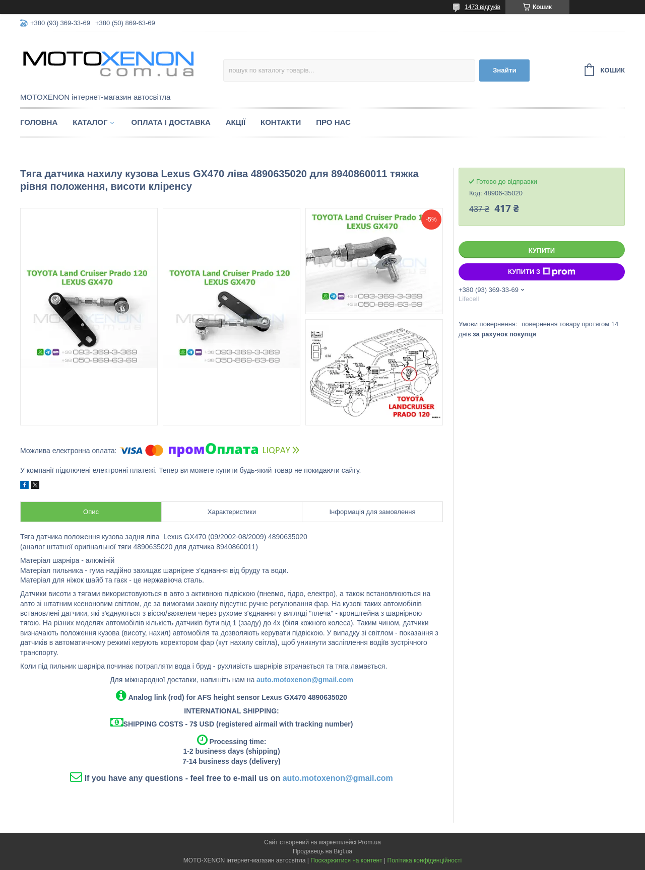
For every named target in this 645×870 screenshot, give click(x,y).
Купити (542, 250)
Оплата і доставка (170, 122)
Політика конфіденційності (425, 860)
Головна (38, 122)
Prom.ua (369, 842)
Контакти (281, 122)
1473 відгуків (482, 7)
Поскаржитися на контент (346, 860)
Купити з (541, 271)
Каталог (90, 122)
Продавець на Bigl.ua (322, 851)
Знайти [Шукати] (505, 70)
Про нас (333, 122)
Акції (235, 122)
